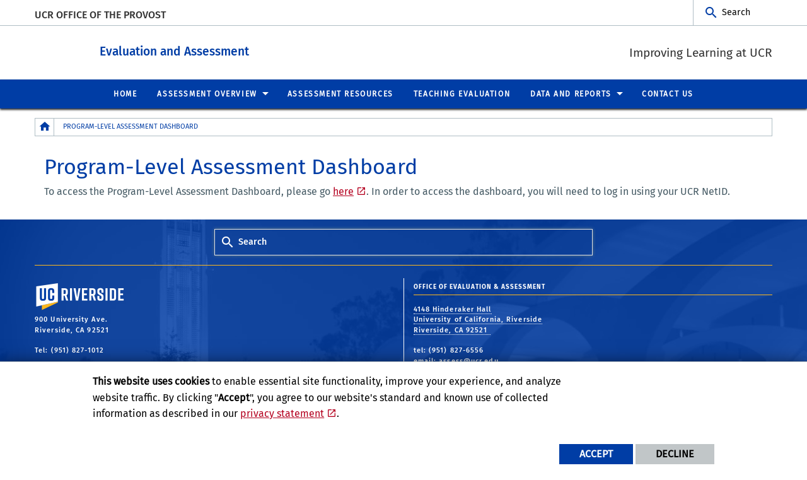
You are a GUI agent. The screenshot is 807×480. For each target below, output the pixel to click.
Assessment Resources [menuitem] (340, 93)
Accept (596, 454)
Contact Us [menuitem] (668, 93)
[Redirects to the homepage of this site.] (44, 126)
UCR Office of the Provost (100, 15)
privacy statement (282, 413)
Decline (675, 454)
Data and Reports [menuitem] (571, 93)
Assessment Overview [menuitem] (207, 93)
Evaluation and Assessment (232, 49)
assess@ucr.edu (468, 360)
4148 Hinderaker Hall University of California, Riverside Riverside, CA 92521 (478, 319)
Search (736, 12)
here (343, 191)
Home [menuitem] (125, 93)
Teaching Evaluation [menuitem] (462, 93)
